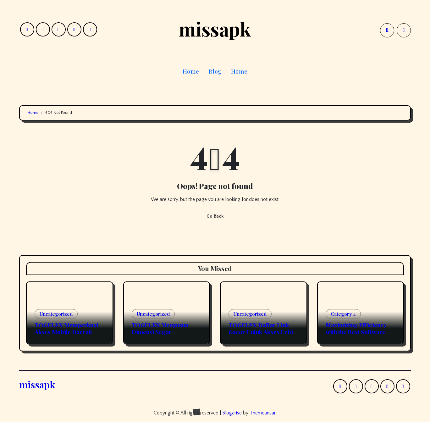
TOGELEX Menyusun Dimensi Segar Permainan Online (160, 331)
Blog (215, 71)
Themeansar (262, 413)
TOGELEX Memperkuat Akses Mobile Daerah (66, 328)
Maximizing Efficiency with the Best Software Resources (356, 331)
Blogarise (232, 413)
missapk (215, 28)
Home (191, 71)
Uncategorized (56, 314)
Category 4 (343, 314)
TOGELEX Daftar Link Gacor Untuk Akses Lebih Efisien (262, 331)
